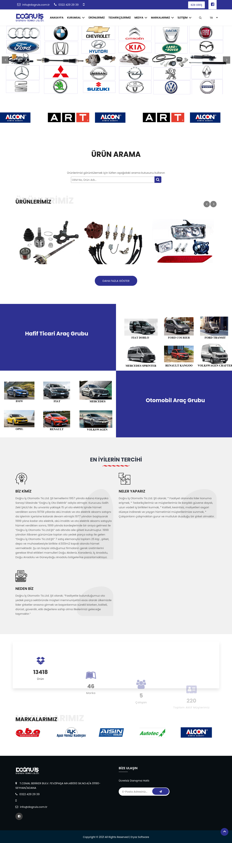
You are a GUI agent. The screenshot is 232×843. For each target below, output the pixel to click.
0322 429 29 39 (68, 5)
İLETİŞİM (185, 17)
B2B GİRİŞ (196, 5)
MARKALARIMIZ (162, 17)
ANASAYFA (56, 17)
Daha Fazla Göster (116, 281)
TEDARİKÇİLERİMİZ (119, 17)
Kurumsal (76, 17)
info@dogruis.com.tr (36, 5)
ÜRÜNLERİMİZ (96, 17)
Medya (140, 17)
